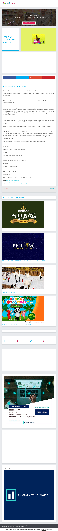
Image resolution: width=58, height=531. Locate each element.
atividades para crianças (17, 183)
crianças (26, 183)
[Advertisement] (29, 62)
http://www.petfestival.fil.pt (12, 180)
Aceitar (44, 529)
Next (52, 188)
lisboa (29, 183)
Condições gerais (30, 525)
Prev (6, 188)
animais (8, 183)
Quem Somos (40, 525)
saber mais (49, 529)
